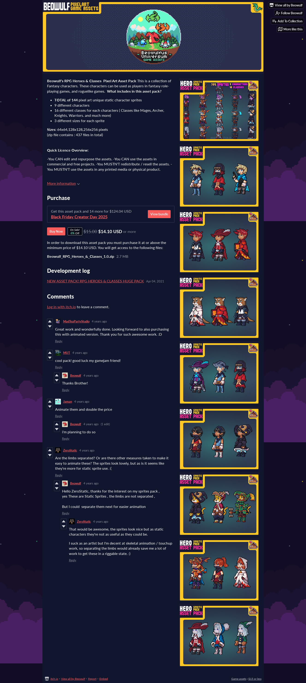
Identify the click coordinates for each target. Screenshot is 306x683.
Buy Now (56, 231)
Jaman (67, 401)
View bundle (159, 214)
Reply (58, 341)
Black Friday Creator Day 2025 (79, 216)
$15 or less (254, 678)
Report (92, 678)
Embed (103, 678)
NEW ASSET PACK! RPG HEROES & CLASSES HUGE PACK (95, 281)
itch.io (54, 678)
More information (63, 183)
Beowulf (75, 375)
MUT (66, 353)
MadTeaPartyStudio (76, 321)
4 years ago (99, 321)
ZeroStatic (70, 450)
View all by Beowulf (73, 678)
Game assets (238, 678)
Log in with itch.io (61, 307)
